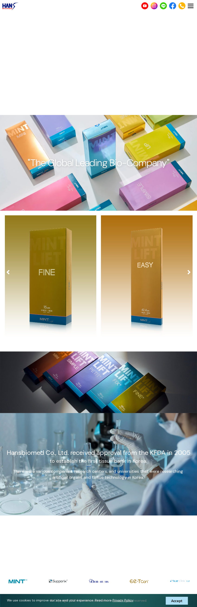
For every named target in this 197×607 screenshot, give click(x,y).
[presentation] (8, 272)
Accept (176, 601)
